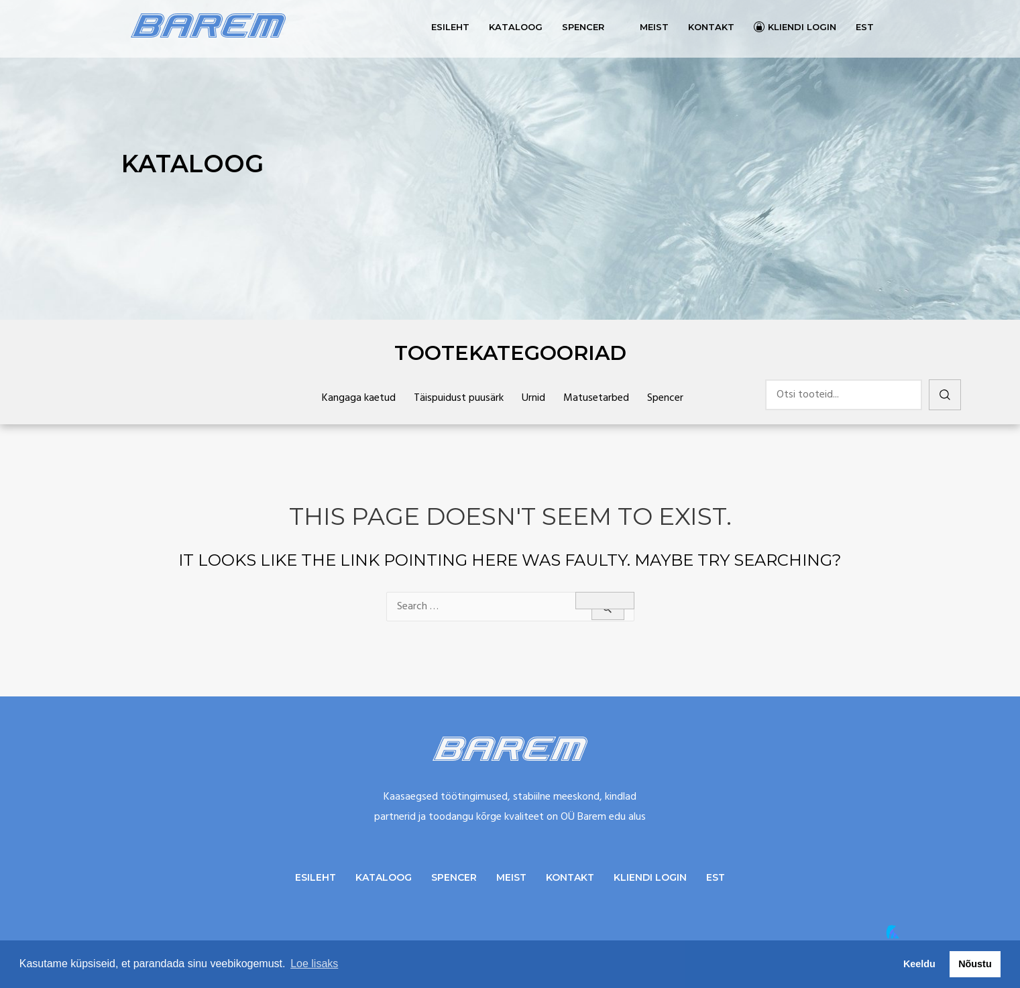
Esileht (450, 26)
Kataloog (516, 26)
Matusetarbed (596, 398)
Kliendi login (802, 26)
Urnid (533, 398)
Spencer (583, 26)
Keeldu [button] (919, 964)
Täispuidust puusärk (459, 398)
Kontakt (711, 26)
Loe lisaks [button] (314, 963)
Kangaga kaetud (359, 398)
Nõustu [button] (975, 964)
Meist (654, 26)
